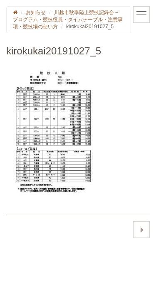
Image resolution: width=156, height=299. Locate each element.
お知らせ (36, 12)
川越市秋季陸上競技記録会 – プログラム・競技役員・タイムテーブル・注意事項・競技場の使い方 (68, 19)
